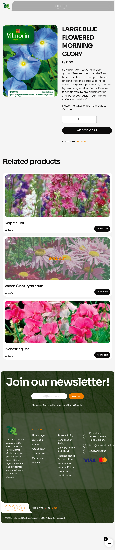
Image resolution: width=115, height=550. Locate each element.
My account (38, 458)
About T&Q (38, 448)
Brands (36, 444)
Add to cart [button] (102, 228)
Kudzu (54, 507)
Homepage (38, 435)
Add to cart (87, 130)
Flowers (82, 141)
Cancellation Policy (65, 441)
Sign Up (76, 396)
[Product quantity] (79, 119)
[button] (52, 28)
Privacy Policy (66, 435)
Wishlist (37, 462)
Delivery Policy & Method (66, 449)
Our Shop (37, 439)
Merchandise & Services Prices (66, 457)
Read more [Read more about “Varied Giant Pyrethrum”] (102, 291)
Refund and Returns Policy (66, 465)
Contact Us (38, 453)
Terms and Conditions (64, 473)
